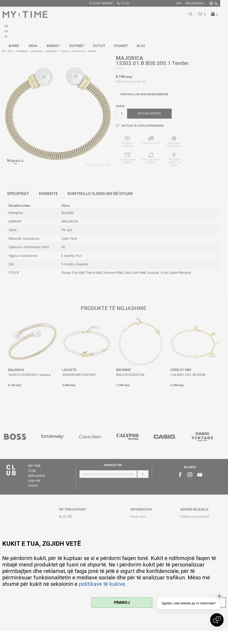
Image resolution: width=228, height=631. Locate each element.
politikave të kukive (102, 584)
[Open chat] (217, 620)
